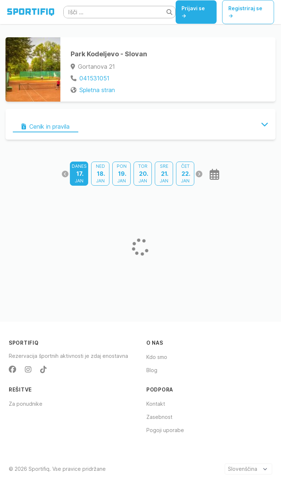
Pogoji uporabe (165, 430)
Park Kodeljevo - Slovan (109, 54)
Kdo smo (156, 357)
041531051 (94, 78)
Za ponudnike (25, 404)
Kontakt (155, 404)
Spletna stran (97, 90)
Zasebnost (159, 417)
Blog (151, 370)
